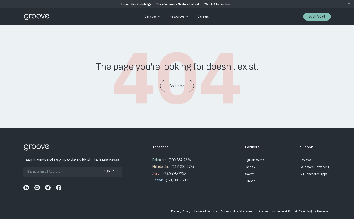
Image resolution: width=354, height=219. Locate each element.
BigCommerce (254, 160)
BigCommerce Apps (314, 174)
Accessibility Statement (238, 211)
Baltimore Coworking (315, 167)
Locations (160, 147)
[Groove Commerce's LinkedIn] (26, 187)
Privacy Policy (180, 211)
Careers (203, 16)
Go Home (177, 86)
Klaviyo (250, 174)
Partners (252, 147)
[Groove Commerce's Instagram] (37, 187)
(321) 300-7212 (177, 180)
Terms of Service (205, 211)
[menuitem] (151, 16)
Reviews (306, 160)
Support (307, 147)
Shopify (250, 167)
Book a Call (317, 16)
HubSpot (251, 181)
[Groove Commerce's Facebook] (58, 187)
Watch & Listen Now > (218, 4)
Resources (177, 16)
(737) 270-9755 (174, 173)
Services (151, 16)
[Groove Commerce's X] (48, 187)
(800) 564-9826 (180, 160)
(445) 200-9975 (183, 167)
